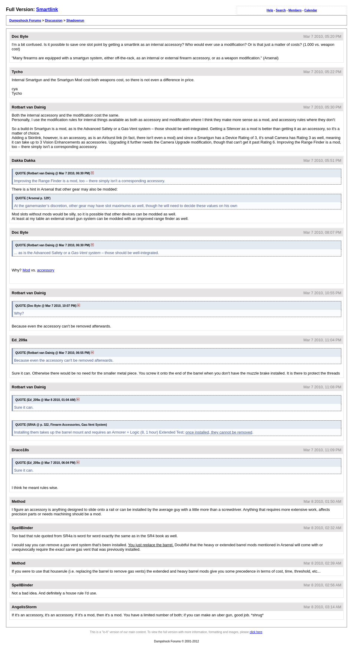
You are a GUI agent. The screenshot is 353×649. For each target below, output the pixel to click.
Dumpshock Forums (25, 20)
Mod (26, 270)
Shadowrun (75, 20)
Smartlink (47, 9)
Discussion (54, 20)
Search (281, 10)
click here (256, 632)
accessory (46, 270)
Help (270, 10)
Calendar (310, 10)
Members (295, 10)
